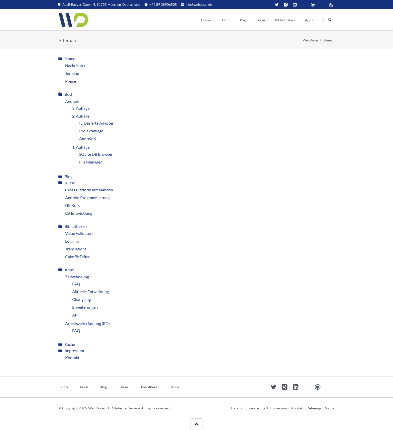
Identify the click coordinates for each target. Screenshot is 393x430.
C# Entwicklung (78, 213)
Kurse (70, 182)
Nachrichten (75, 65)
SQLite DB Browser (96, 154)
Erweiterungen (85, 307)
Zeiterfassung (77, 276)
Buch (69, 94)
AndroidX (87, 138)
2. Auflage (80, 116)
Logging (72, 241)
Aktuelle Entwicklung (90, 291)
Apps (69, 269)
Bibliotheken (76, 226)
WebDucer (310, 40)
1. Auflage (80, 147)
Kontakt (72, 357)
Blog (68, 176)
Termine (72, 73)
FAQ (76, 283)
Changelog (81, 299)
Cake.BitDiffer (77, 256)
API (75, 314)
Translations (75, 248)
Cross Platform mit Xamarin (89, 189)
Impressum (74, 350)
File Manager (90, 161)
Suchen (329, 20)
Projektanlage (91, 130)
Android (72, 101)
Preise (70, 81)
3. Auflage (80, 108)
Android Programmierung (87, 197)
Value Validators (79, 233)
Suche (70, 344)
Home (70, 58)
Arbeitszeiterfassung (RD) (87, 323)
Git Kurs (72, 205)
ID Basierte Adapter (96, 123)
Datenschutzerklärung (248, 408)
